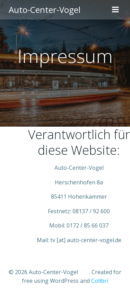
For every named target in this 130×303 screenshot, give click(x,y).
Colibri (99, 281)
